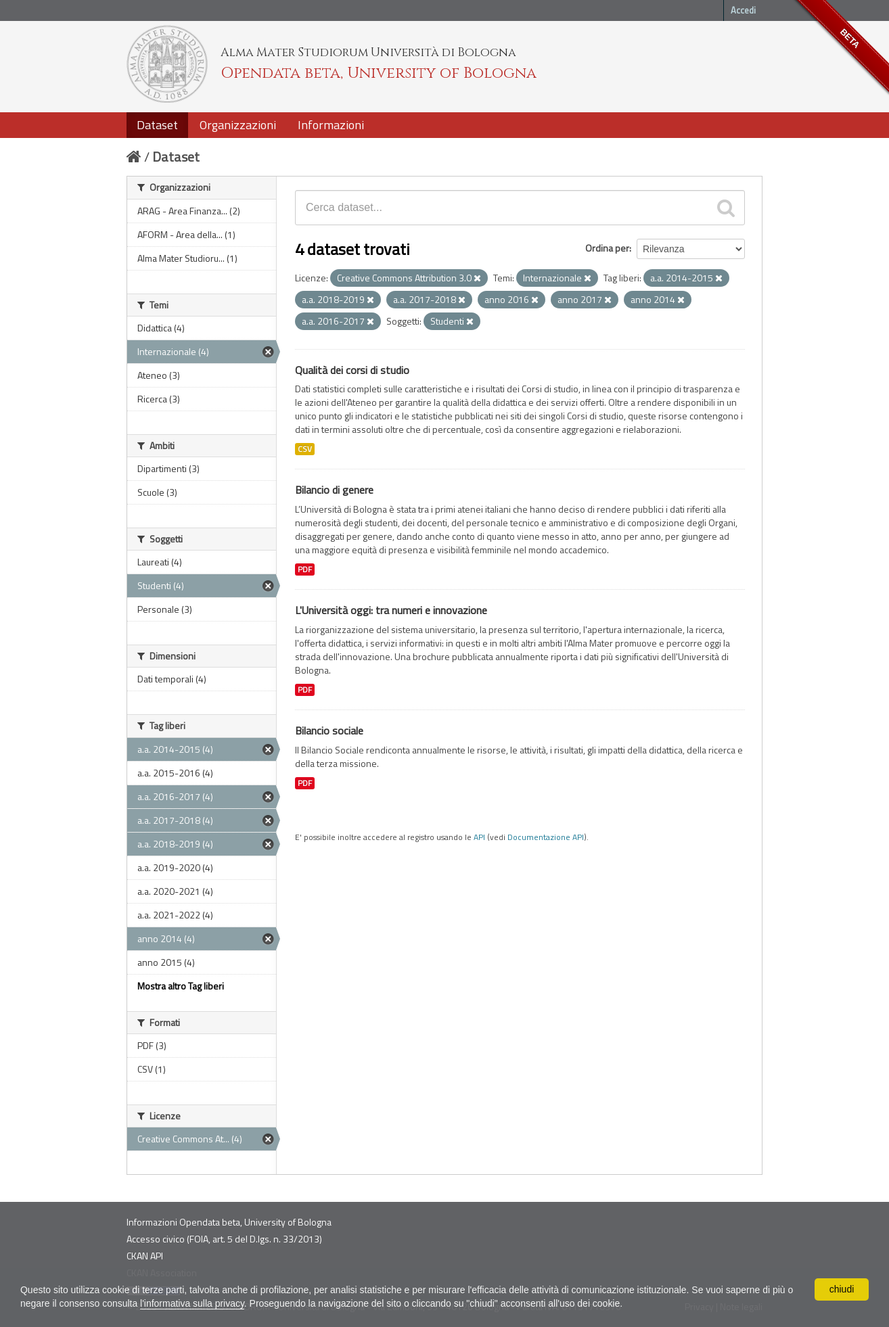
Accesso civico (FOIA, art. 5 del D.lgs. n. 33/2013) (224, 1239)
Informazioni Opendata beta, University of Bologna (229, 1222)
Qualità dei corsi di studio (352, 370)
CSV (305, 449)
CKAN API (145, 1256)
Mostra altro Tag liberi (180, 986)
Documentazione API (545, 837)
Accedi (743, 10)
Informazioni (331, 125)
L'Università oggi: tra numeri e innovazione (391, 610)
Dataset (157, 125)
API (479, 837)
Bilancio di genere (334, 490)
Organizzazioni (238, 125)
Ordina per (607, 248)
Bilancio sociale (329, 730)
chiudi (841, 1289)
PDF (305, 569)
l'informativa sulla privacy (192, 1303)
